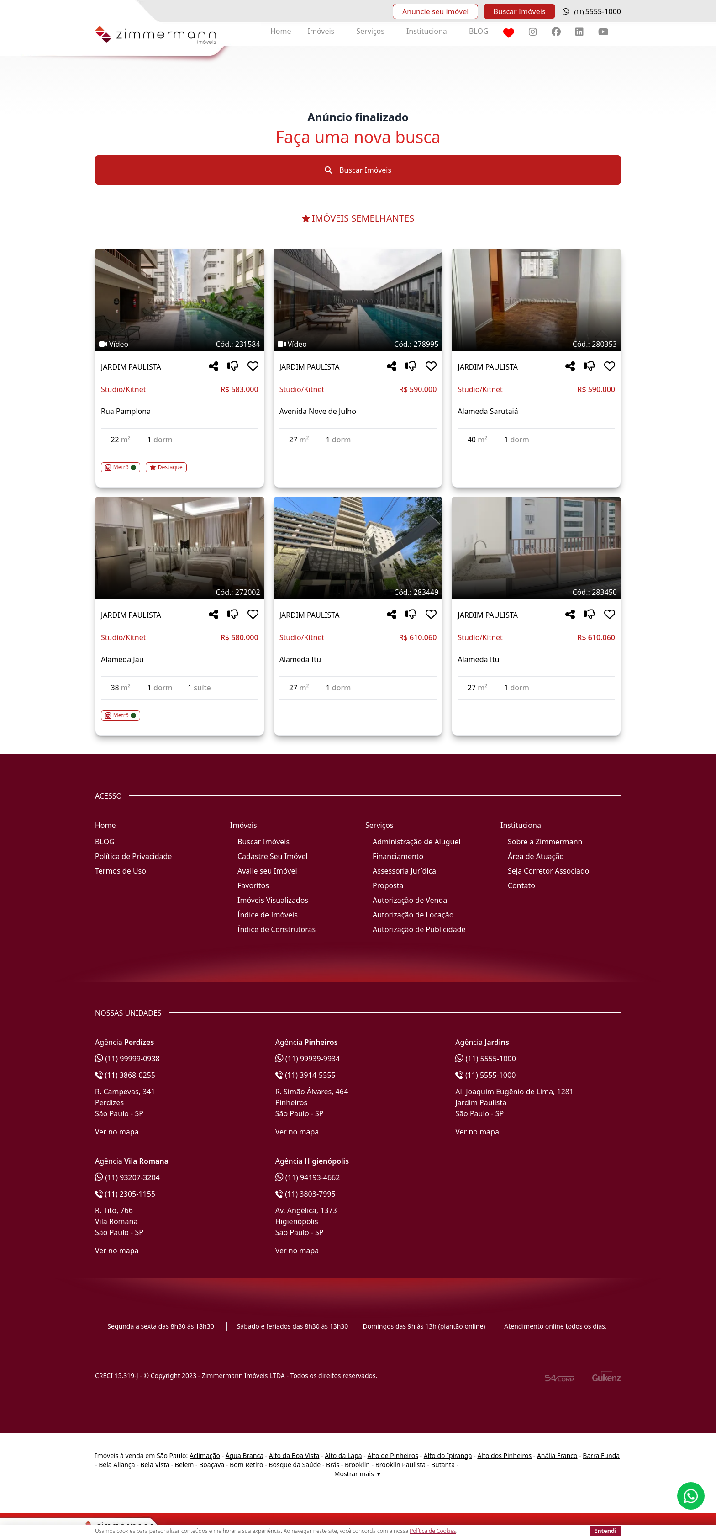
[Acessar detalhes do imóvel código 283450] (536, 705)
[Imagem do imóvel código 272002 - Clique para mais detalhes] (179, 548)
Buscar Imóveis (519, 11)
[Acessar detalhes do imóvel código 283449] (358, 705)
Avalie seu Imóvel (267, 871)
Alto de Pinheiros (392, 1455)
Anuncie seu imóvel (435, 11)
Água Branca (244, 1455)
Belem (184, 1464)
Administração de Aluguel (417, 842)
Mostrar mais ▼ (358, 1473)
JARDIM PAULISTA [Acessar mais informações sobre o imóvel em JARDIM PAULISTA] (131, 367)
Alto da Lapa (343, 1455)
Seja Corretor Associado (549, 871)
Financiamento (398, 856)
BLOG (479, 31)
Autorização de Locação (413, 915)
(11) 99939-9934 (307, 1059)
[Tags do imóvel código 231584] (179, 344)
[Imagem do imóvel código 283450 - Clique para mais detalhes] (536, 548)
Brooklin (357, 1464)
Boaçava (211, 1464)
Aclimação (205, 1455)
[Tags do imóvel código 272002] (179, 592)
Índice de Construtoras (276, 929)
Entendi (605, 1530)
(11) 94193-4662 (307, 1177)
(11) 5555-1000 (485, 1059)
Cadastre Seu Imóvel (272, 856)
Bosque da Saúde (294, 1464)
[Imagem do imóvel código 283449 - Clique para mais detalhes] (358, 548)
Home (280, 31)
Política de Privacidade (133, 856)
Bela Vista (154, 1464)
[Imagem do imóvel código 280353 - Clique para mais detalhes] (536, 300)
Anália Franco (557, 1455)
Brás (332, 1464)
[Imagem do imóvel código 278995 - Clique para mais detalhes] (358, 300)
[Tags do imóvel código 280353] (536, 344)
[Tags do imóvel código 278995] (358, 344)
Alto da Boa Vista (294, 1455)
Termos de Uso (120, 871)
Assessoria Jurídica (404, 871)
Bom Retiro (246, 1464)
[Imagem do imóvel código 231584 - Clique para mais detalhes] (179, 300)
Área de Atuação (536, 856)
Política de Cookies (433, 1531)
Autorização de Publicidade (419, 929)
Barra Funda (601, 1455)
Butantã (443, 1464)
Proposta (388, 885)
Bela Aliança (117, 1464)
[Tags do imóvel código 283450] (536, 592)
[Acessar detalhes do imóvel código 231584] (179, 461)
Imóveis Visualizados (272, 900)
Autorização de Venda (410, 900)
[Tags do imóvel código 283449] (358, 592)
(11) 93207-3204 (127, 1177)
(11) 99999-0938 (127, 1059)
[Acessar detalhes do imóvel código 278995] (358, 456)
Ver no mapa (117, 1132)
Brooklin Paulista (400, 1464)
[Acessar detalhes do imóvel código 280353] (536, 456)
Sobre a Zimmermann (545, 842)
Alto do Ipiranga (448, 1455)
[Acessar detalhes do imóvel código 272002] (179, 710)
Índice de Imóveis (267, 915)
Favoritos (253, 885)
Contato (521, 885)
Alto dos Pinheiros (504, 1455)
